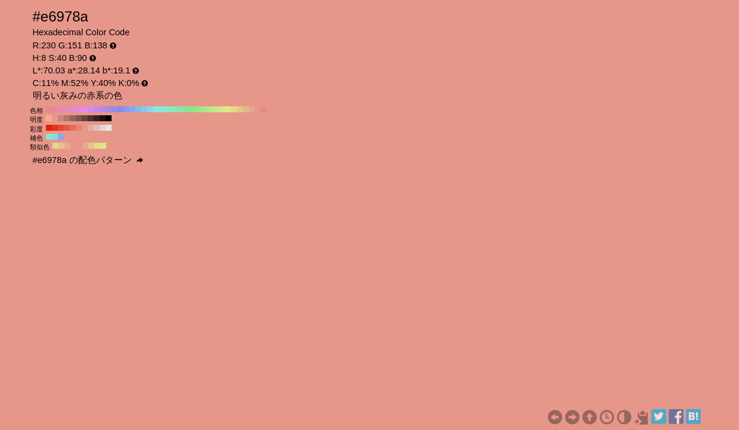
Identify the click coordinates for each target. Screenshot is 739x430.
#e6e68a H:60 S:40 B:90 (228, 109)
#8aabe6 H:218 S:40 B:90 (61, 137)
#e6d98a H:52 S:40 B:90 (55, 146)
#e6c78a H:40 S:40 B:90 (240, 109)
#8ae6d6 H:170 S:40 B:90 (162, 109)
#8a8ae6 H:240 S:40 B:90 (120, 109)
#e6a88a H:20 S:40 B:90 (252, 109)
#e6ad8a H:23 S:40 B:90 (85, 146)
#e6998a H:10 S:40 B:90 (258, 109)
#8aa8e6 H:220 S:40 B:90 (132, 109)
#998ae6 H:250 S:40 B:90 (115, 109)
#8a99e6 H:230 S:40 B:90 (126, 109)
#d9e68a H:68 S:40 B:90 (103, 146)
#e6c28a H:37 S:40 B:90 (61, 146)
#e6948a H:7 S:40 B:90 (73, 146)
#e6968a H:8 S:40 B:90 (55, 118)
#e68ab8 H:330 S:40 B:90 (67, 109)
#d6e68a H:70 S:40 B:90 (222, 109)
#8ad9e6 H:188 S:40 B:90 (55, 137)
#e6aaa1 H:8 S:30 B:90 (91, 128)
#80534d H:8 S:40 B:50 (79, 118)
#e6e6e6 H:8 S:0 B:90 (109, 128)
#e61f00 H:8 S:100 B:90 (49, 128)
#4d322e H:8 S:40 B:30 (91, 118)
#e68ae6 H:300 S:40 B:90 (85, 109)
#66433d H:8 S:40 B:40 (85, 118)
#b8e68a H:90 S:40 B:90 (210, 109)
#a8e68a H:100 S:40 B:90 (204, 109)
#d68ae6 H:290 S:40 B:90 (91, 109)
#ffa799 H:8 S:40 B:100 (49, 118)
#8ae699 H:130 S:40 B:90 (186, 109)
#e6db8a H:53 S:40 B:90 (97, 146)
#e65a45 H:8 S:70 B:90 (67, 128)
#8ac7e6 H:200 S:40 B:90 (144, 109)
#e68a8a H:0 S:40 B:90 (264, 109)
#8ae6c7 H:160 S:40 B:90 (168, 109)
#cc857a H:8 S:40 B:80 (61, 118)
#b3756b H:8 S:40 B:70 (67, 118)
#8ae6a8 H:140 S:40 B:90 (180, 109)
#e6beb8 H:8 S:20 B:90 (97, 128)
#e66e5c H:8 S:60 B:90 (73, 128)
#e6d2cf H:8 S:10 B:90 (103, 128)
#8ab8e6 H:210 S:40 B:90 (138, 109)
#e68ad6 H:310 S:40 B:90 (79, 109)
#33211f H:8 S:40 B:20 (97, 118)
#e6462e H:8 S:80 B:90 (61, 128)
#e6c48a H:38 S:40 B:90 (91, 146)
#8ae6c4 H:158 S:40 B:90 (49, 137)
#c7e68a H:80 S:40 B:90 (216, 109)
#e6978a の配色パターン (88, 160)
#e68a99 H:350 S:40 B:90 (55, 109)
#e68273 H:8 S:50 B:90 (79, 128)
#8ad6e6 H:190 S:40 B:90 (150, 109)
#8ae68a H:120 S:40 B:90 (192, 109)
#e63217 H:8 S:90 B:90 (55, 128)
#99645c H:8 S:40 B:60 (73, 118)
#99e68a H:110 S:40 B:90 (198, 109)
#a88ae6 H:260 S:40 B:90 (109, 109)
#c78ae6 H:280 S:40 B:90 (97, 109)
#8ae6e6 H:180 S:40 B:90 (156, 109)
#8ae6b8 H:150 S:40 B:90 (174, 109)
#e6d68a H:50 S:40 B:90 (234, 109)
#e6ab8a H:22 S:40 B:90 (67, 146)
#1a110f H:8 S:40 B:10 (103, 118)
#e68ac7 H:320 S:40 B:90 (73, 109)
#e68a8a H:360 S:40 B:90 (49, 109)
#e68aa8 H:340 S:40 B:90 (61, 109)
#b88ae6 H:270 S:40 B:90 (103, 109)
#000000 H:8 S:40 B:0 (109, 118)
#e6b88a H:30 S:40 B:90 (246, 109)
